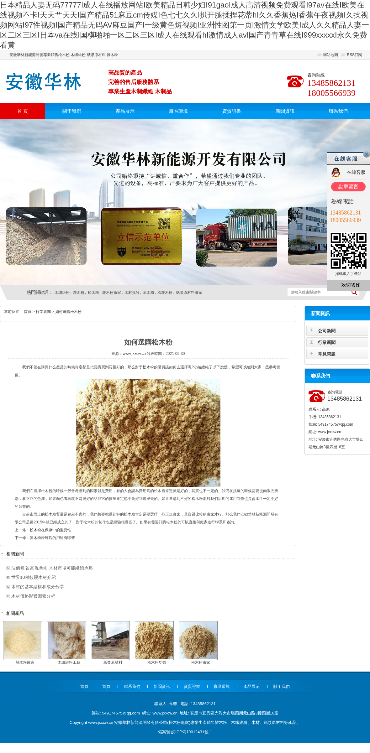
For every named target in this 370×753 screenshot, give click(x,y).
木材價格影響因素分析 (33, 596)
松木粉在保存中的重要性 (50, 530)
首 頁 (22, 111)
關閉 (366, 154)
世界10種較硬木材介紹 (33, 577)
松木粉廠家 (179, 722)
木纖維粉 (62, 292)
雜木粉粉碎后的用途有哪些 (52, 538)
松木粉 (93, 292)
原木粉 (148, 292)
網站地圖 (330, 55)
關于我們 (71, 111)
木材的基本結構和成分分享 (37, 586)
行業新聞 (327, 342)
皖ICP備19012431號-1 (191, 732)
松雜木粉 (164, 292)
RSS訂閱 (354, 55)
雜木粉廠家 (111, 292)
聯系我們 (338, 111)
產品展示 (125, 111)
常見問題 (327, 353)
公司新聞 (327, 330)
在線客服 (356, 172)
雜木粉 (78, 292)
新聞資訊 (285, 111)
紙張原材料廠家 (189, 292)
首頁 (27, 311)
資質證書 (231, 111)
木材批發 (132, 292)
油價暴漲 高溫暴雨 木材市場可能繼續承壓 (52, 567)
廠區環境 (178, 111)
